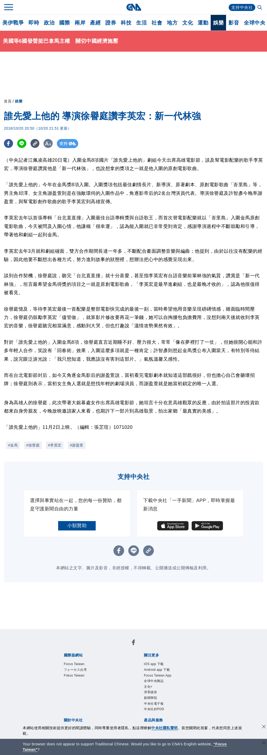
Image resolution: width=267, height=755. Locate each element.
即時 (33, 23)
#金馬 (13, 445)
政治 (49, 23)
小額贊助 (77, 525)
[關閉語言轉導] (264, 743)
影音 (233, 23)
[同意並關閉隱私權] (264, 727)
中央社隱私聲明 (164, 728)
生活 (141, 23)
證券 (110, 23)
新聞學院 (150, 698)
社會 (156, 23)
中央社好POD (154, 709)
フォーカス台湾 (75, 670)
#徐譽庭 (33, 445)
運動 (203, 23)
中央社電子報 (153, 703)
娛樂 (218, 23)
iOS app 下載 (154, 664)
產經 (95, 23)
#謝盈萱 (76, 445)
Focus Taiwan (74, 664)
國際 (64, 23)
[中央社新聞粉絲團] (133, 643)
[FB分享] (8, 143)
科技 (126, 23)
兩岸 (80, 23)
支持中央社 (242, 7)
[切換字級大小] (48, 143)
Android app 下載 (157, 670)
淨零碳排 (150, 692)
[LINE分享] (21, 143)
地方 (172, 23)
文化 (187, 23)
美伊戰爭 (13, 23)
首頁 (7, 101)
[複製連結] (35, 143)
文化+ (148, 686)
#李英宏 (55, 445)
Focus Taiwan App (157, 675)
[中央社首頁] (133, 7)
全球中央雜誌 (153, 681)
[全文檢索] (260, 8)
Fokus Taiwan (74, 675)
